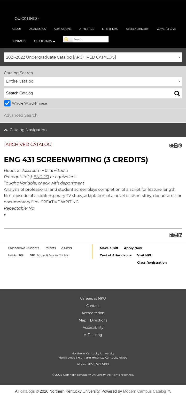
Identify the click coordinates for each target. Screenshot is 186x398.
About (16, 29)
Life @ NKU (110, 29)
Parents (50, 248)
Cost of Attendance (116, 255)
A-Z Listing (93, 335)
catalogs (27, 391)
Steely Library (137, 29)
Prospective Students (23, 248)
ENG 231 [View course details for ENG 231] (41, 177)
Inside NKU (16, 255)
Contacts (19, 41)
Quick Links (44, 41)
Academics (37, 29)
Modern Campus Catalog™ (146, 391)
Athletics (86, 29)
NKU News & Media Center (49, 255)
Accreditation (93, 313)
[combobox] (93, 57)
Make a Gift (109, 248)
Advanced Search (21, 115)
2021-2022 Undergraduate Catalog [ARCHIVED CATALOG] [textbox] (61, 57)
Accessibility (93, 327)
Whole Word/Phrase (29, 103)
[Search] (68, 39)
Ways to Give (166, 29)
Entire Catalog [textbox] (20, 81)
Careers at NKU (93, 298)
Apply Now (133, 248)
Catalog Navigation (28, 130)
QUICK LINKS (27, 18)
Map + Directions (93, 320)
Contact (93, 306)
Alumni (66, 248)
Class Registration (152, 262)
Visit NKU (145, 255)
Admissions (62, 29)
